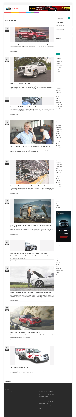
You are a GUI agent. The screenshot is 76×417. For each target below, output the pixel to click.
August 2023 (58, 112)
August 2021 (58, 158)
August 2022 (58, 137)
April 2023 (58, 121)
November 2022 (59, 131)
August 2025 (58, 67)
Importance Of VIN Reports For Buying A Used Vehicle (26, 106)
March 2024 (58, 100)
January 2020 (58, 186)
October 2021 (58, 153)
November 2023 (59, 106)
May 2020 (57, 178)
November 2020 (59, 166)
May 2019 (57, 203)
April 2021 (58, 160)
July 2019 (57, 199)
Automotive (7, 14)
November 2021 (59, 151)
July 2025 (57, 69)
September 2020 (59, 170)
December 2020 (59, 164)
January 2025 (58, 82)
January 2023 (58, 127)
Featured (15, 91)
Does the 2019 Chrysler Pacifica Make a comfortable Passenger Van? (31, 44)
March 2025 (58, 77)
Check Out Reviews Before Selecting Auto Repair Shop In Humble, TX (31, 146)
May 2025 (57, 73)
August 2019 (58, 197)
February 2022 (58, 147)
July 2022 (57, 139)
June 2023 (58, 116)
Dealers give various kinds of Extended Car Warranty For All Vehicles (31, 292)
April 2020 (58, 180)
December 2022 (59, 129)
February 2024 (58, 102)
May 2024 (57, 96)
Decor (57, 260)
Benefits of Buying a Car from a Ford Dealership (25, 332)
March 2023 (58, 123)
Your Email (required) (63, 30)
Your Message (63, 45)
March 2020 (58, 182)
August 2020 (58, 172)
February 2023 (58, 125)
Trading (57, 280)
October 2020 (58, 168)
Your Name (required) (63, 26)
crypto (57, 258)
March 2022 (58, 145)
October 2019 (58, 192)
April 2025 (58, 75)
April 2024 (58, 98)
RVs (32, 14)
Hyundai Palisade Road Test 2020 (20, 83)
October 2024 (58, 88)
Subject (63, 35)
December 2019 (59, 188)
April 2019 (58, 205)
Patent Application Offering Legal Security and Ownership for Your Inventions (45, 407)
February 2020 (58, 184)
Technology (58, 278)
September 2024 (59, 90)
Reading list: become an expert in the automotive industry (28, 186)
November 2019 (59, 190)
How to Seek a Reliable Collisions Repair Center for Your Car (28, 253)
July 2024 (57, 94)
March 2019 (58, 207)
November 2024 (59, 86)
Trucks (36, 14)
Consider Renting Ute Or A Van (19, 367)
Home (62, 3)
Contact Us (66, 3)
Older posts (8, 381)
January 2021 (58, 162)
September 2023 (59, 110)
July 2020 (57, 174)
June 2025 (58, 71)
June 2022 (58, 141)
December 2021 (59, 149)
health (57, 266)
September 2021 (59, 155)
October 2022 (58, 133)
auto (57, 247)
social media (58, 276)
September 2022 (59, 135)
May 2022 (57, 143)
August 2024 (58, 92)
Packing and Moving (59, 270)
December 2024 (59, 84)
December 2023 (59, 104)
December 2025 (59, 61)
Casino (57, 256)
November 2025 (59, 63)
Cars (57, 254)
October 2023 (58, 108)
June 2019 (58, 201)
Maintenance (15, 14)
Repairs (28, 14)
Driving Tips (22, 14)
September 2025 (59, 65)
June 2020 (58, 176)
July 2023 (57, 114)
